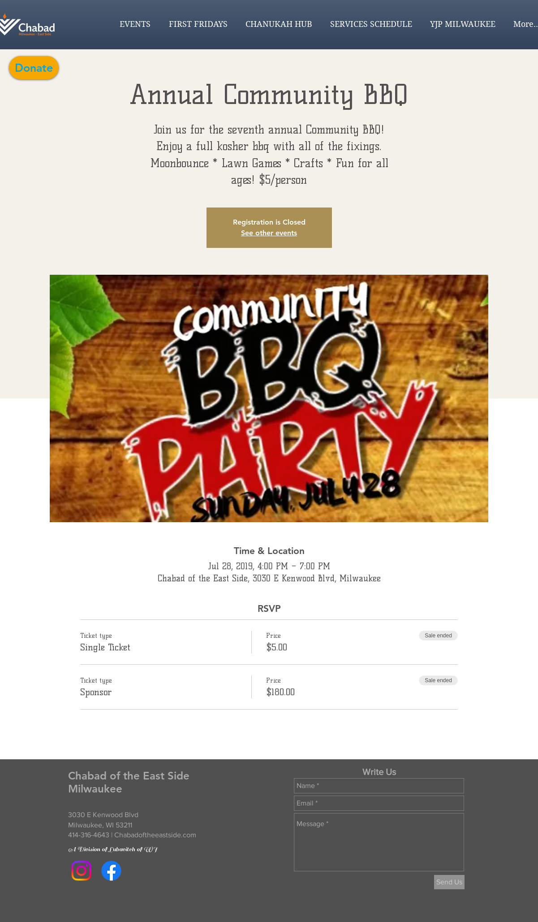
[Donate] (34, 67)
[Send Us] (449, 882)
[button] (132, 24)
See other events (269, 233)
